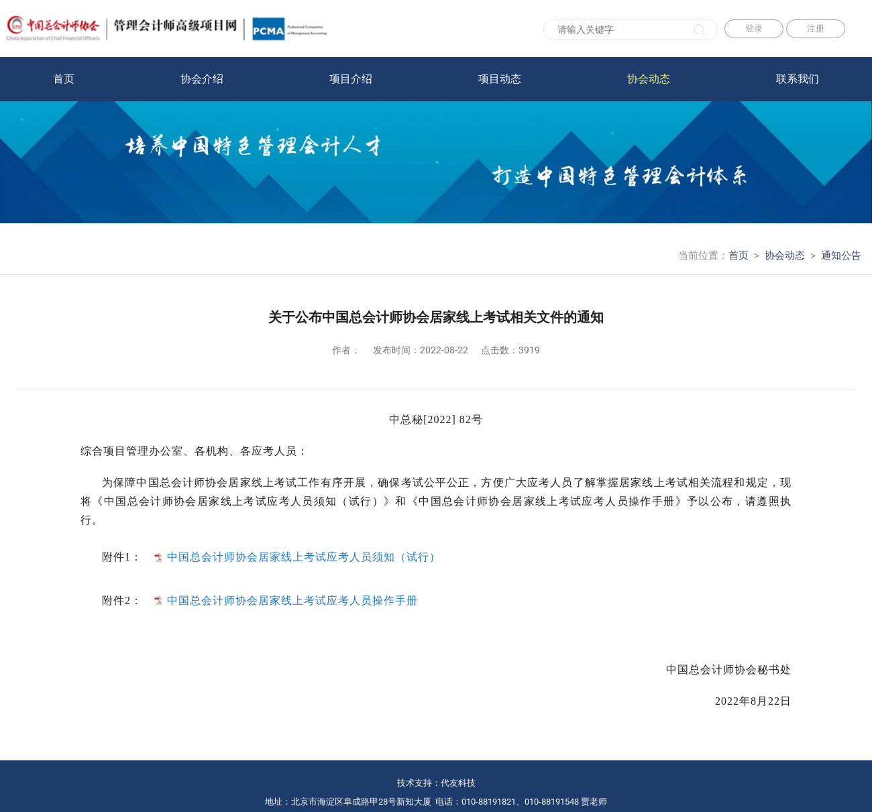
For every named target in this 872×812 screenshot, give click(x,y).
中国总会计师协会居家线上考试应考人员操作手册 (292, 599)
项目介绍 (350, 78)
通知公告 (841, 255)
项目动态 (499, 78)
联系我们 (797, 78)
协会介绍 (201, 78)
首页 (63, 78)
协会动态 (648, 78)
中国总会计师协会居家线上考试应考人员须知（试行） (304, 556)
